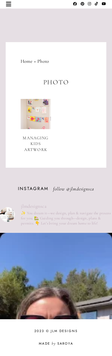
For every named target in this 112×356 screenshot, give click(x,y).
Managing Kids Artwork (35, 143)
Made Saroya (56, 343)
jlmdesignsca (82, 189)
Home (27, 61)
